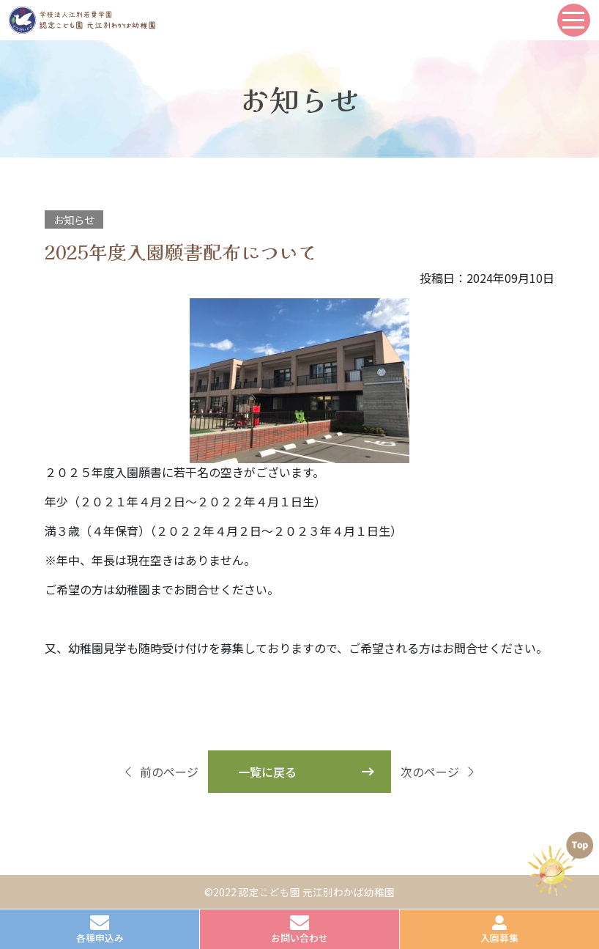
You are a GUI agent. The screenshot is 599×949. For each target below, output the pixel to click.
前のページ (160, 771)
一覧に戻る (267, 771)
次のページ (439, 771)
